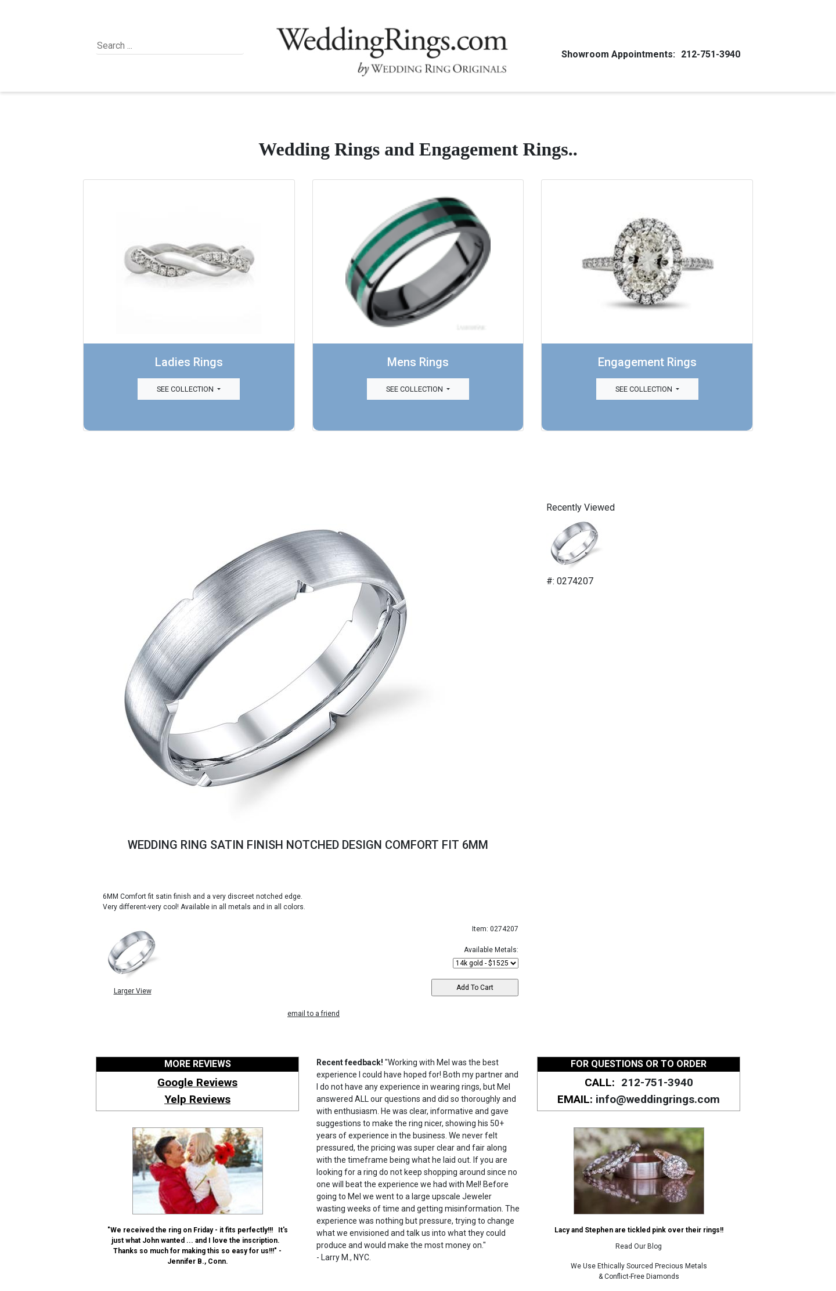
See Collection (186, 389)
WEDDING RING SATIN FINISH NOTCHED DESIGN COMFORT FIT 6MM (308, 845)
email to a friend (313, 1014)
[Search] (150, 45)
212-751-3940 (709, 54)
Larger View (133, 991)
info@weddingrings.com (658, 1099)
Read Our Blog (638, 1246)
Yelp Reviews (197, 1099)
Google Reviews (197, 1082)
